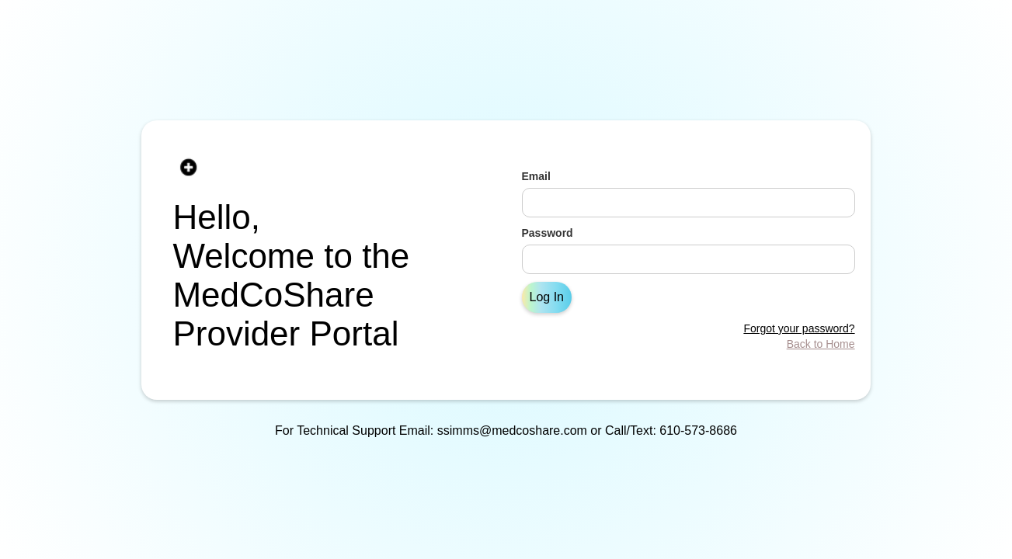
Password (547, 233)
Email (536, 176)
